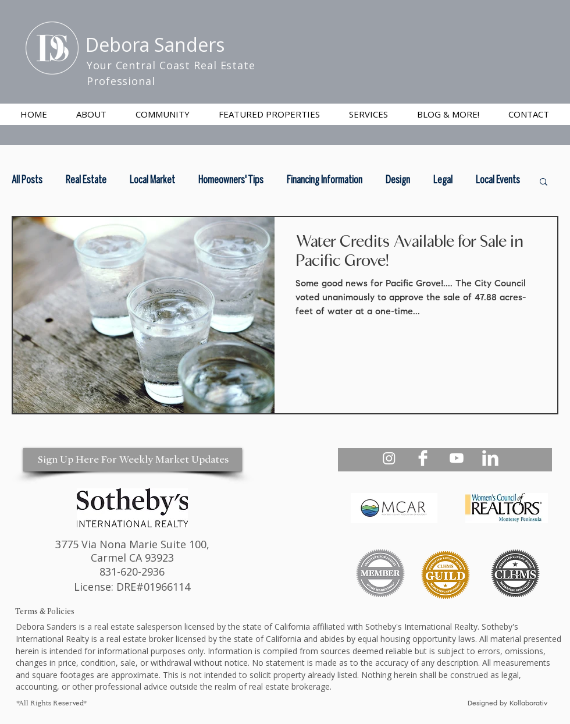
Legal (443, 181)
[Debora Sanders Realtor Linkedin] (490, 458)
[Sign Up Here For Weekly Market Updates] (132, 459)
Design (398, 181)
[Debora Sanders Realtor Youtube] (456, 458)
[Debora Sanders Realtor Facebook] (423, 458)
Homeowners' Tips (230, 181)
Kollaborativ (530, 703)
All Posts (27, 181)
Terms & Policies (44, 611)
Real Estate (86, 181)
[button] (368, 114)
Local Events (498, 181)
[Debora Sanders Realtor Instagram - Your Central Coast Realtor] (389, 458)
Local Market (152, 181)
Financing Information (324, 181)
